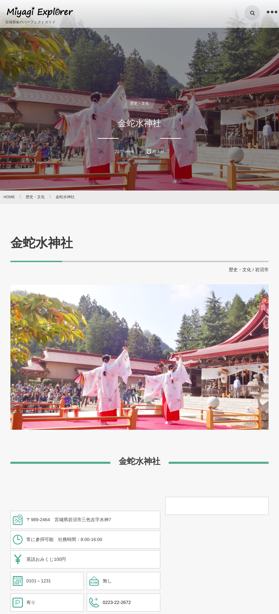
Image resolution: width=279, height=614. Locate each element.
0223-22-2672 (117, 602)
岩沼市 (262, 269)
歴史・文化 (139, 104)
